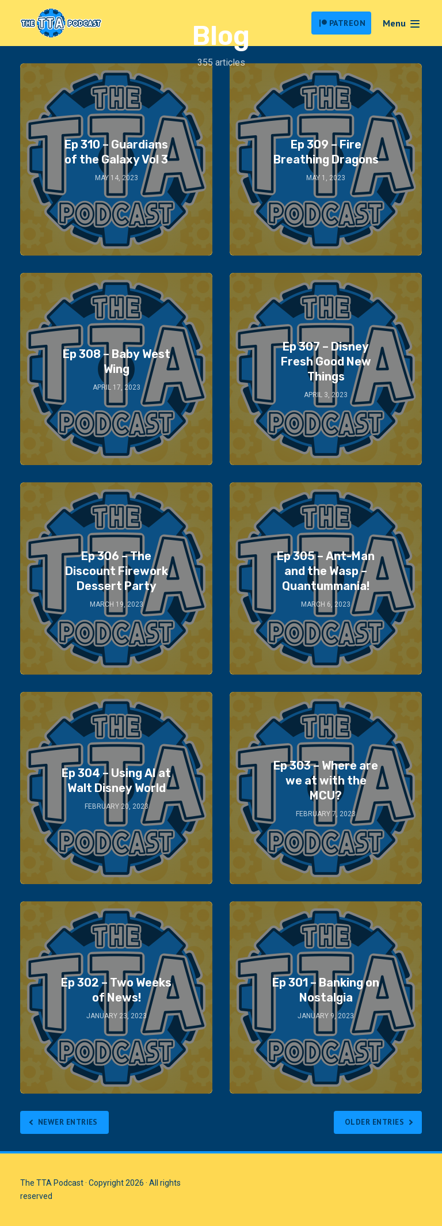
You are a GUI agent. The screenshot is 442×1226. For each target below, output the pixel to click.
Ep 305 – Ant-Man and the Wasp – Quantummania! (326, 571)
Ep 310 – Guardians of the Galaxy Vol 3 (116, 152)
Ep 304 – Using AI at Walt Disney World (116, 780)
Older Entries (372, 1122)
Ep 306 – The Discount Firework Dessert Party (116, 571)
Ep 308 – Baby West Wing (116, 361)
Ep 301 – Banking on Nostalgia (325, 990)
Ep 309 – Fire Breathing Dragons (326, 152)
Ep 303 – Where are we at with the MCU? (325, 780)
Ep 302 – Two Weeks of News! (116, 990)
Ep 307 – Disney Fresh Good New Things (326, 361)
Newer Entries (71, 1122)
